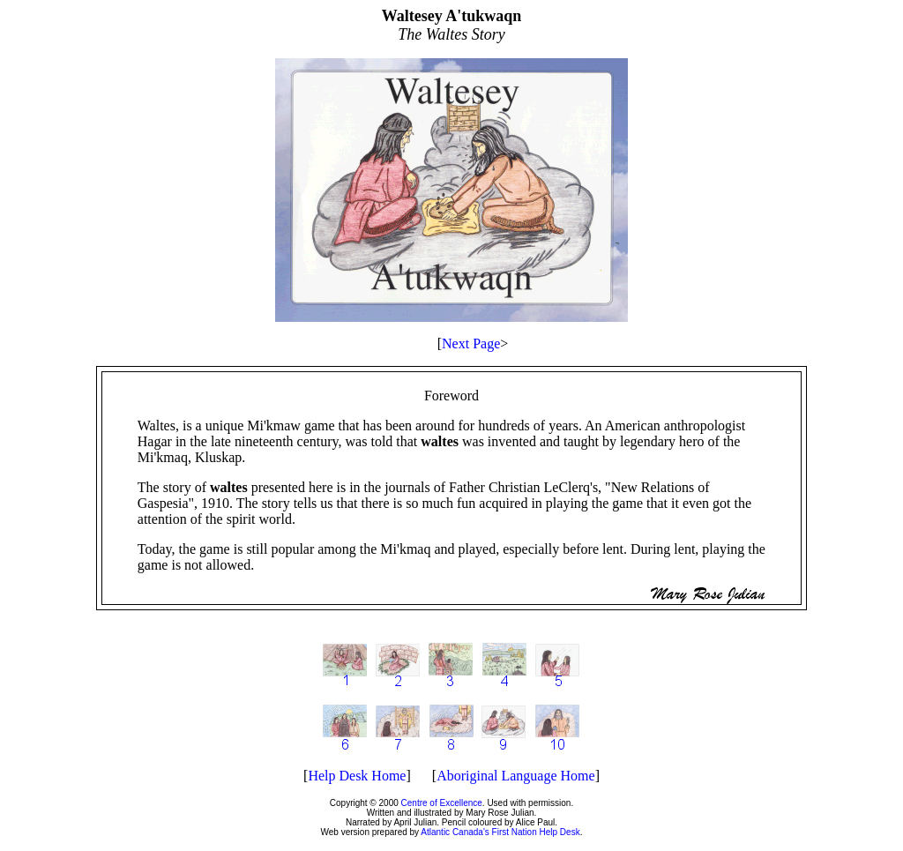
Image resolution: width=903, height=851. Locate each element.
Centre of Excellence (441, 803)
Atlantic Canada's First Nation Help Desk (500, 832)
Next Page (471, 343)
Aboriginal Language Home (516, 775)
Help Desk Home (357, 775)
